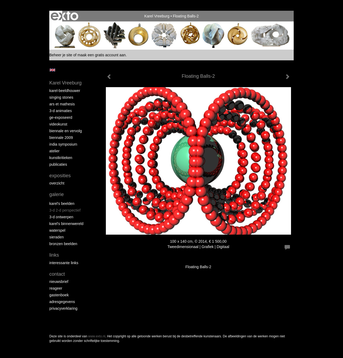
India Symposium (63, 144)
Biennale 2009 (61, 137)
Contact (57, 274)
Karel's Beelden (61, 203)
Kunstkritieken (60, 158)
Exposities (60, 175)
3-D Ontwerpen (61, 217)
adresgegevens (62, 302)
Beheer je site (60, 55)
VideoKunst (58, 124)
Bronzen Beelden (63, 244)
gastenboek (59, 295)
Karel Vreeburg (157, 16)
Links (54, 255)
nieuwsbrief (58, 281)
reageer (55, 288)
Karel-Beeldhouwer (64, 90)
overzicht (56, 183)
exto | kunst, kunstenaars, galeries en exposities (64, 16)
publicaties (58, 164)
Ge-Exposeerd (60, 117)
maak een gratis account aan (101, 55)
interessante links (63, 263)
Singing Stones (61, 97)
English (52, 70)
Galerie (56, 194)
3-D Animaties (60, 111)
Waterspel (57, 230)
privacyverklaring (63, 308)
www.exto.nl (96, 336)
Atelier (54, 151)
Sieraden (56, 237)
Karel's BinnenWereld (66, 224)
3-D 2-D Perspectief (65, 210)
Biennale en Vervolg (65, 131)
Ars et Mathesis (62, 104)
